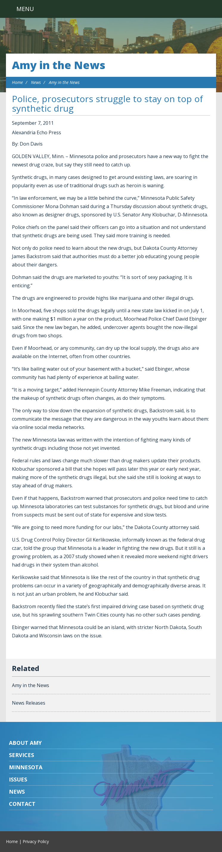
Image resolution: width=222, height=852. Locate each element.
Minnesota (25, 767)
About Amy (25, 742)
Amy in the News (58, 65)
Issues (18, 779)
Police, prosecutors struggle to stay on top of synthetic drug (107, 103)
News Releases (28, 703)
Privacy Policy (36, 841)
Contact (22, 803)
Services (21, 755)
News (36, 82)
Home (17, 82)
